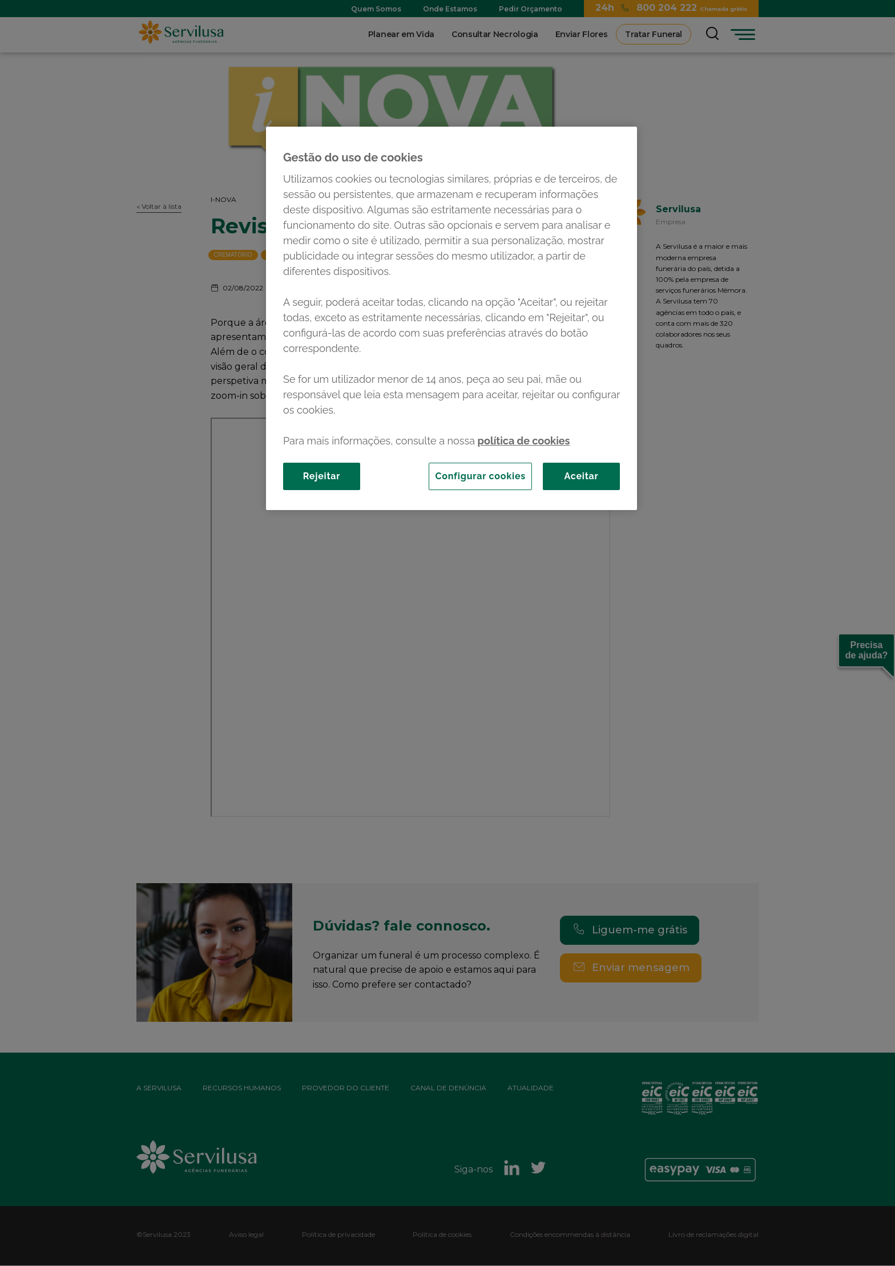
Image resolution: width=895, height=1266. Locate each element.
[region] (451, 318)
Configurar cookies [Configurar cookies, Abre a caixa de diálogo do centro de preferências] (480, 476)
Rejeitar (322, 476)
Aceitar (581, 476)
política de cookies (524, 441)
